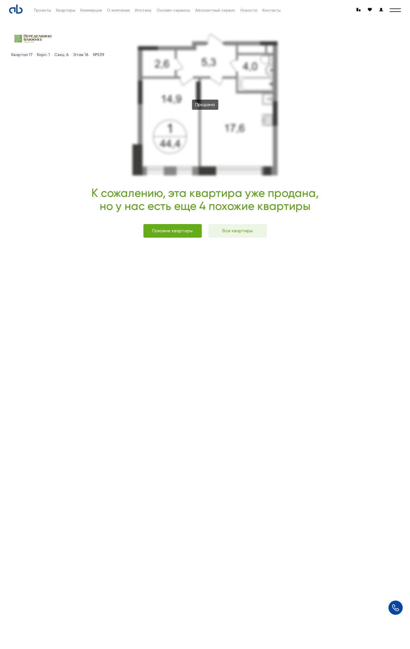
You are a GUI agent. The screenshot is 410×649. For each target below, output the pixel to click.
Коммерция (91, 10)
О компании (118, 10)
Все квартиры (237, 230)
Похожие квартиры (172, 230)
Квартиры (65, 10)
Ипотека (143, 10)
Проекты (42, 10)
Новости (249, 10)
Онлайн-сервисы (173, 10)
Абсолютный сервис (215, 10)
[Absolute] (16, 9)
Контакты (271, 10)
